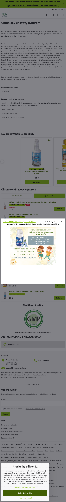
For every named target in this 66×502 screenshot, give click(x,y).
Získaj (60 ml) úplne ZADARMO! (19, 222)
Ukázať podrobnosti (25, 498)
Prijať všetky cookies (25, 493)
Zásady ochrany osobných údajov (25, 487)
